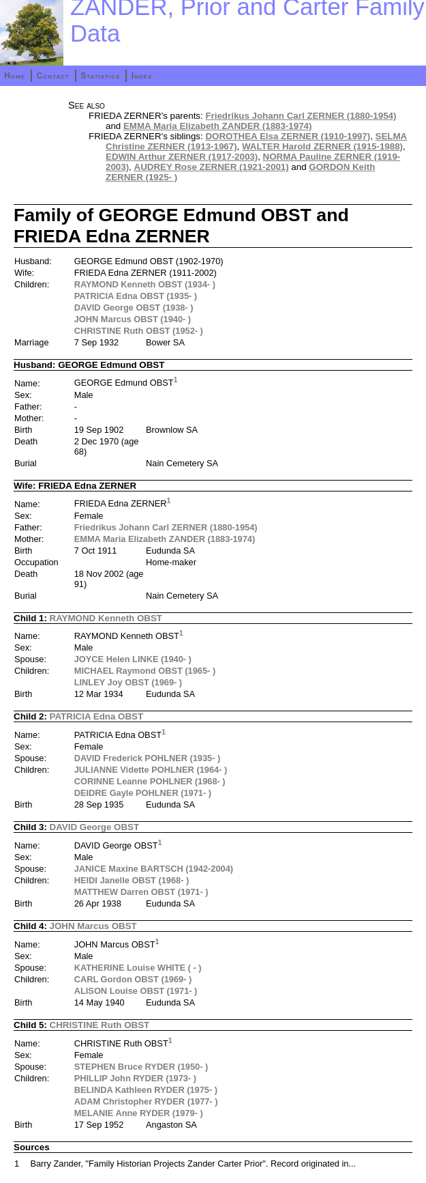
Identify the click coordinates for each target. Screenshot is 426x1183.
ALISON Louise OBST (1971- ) (136, 991)
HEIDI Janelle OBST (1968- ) (131, 880)
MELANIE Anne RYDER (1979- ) (138, 1113)
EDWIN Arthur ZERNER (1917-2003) (182, 157)
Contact (52, 76)
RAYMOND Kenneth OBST (106, 618)
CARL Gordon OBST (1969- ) (133, 979)
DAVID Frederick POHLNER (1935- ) (147, 758)
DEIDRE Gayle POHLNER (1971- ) (142, 793)
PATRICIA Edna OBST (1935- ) (135, 296)
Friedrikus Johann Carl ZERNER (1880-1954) (300, 116)
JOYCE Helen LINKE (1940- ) (133, 659)
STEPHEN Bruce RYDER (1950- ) (141, 1066)
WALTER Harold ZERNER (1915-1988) (322, 146)
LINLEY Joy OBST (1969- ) (128, 682)
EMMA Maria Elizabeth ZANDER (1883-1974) (217, 126)
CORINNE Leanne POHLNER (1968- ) (150, 781)
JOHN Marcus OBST (93, 926)
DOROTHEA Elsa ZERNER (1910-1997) (287, 136)
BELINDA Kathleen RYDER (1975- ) (145, 1090)
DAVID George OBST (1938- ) (134, 307)
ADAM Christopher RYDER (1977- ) (146, 1101)
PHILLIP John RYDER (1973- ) (135, 1078)
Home (14, 76)
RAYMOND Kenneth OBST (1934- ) (144, 284)
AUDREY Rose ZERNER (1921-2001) (211, 167)
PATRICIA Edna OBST (96, 716)
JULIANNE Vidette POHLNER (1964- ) (150, 770)
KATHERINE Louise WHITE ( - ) (138, 968)
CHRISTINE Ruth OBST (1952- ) (138, 331)
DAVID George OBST (95, 827)
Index (142, 76)
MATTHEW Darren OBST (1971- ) (141, 892)
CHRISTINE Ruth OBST (100, 1025)
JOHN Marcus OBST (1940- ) (132, 319)
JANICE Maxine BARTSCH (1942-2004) (153, 869)
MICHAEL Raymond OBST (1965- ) (144, 671)
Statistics (100, 76)
